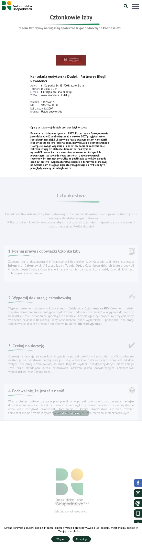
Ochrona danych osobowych (71, 512)
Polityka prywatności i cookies (71, 504)
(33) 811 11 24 (49, 92)
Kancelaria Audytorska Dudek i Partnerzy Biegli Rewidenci (68, 82)
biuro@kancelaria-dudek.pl (57, 95)
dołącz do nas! (71, 414)
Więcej (60, 539)
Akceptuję (81, 539)
